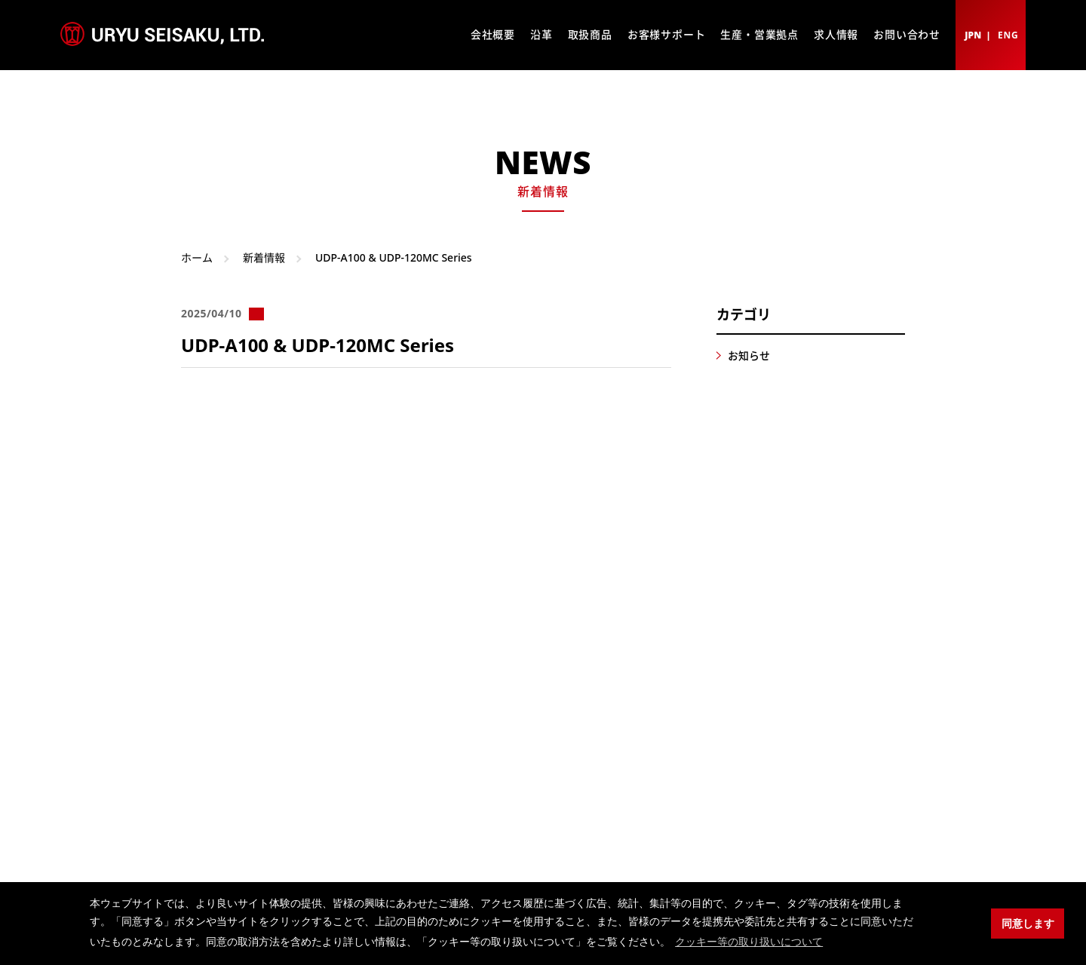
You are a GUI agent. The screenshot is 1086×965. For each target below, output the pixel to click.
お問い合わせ (906, 34)
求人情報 (836, 34)
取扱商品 (590, 34)
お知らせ (749, 355)
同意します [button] (1028, 924)
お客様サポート (666, 34)
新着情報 (264, 257)
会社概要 (493, 34)
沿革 (541, 34)
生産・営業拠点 (759, 34)
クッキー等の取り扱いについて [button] (749, 942)
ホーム (197, 257)
